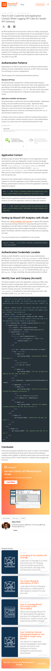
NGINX (23, 518)
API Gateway (6, 518)
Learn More (11, 482)
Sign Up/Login (40, 4)
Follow (15, 530)
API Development (23, 13)
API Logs (15, 518)
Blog (22, 5)
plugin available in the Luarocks (21, 221)
